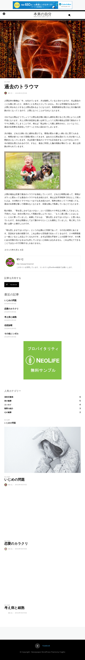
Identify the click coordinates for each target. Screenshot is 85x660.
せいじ (10, 93)
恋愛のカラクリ (11, 308)
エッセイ (7, 82)
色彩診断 (8, 325)
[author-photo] (6, 484)
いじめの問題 (10, 300)
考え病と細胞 (10, 317)
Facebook (46, 646)
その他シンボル (11, 333)
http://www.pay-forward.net (25, 264)
